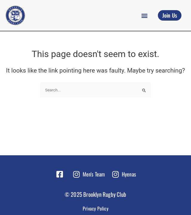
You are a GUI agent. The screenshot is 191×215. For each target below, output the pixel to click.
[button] (145, 15)
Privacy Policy (95, 208)
